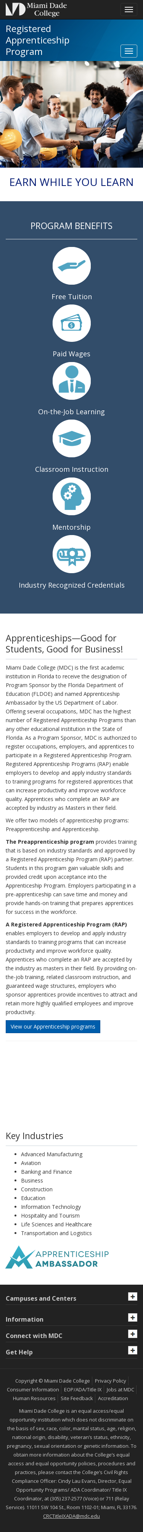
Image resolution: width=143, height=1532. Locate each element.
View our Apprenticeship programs (53, 1026)
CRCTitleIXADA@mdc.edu (71, 1516)
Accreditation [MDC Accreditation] (113, 1398)
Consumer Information (33, 1389)
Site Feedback (77, 1398)
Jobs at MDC (120, 1389)
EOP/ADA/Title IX (83, 1389)
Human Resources (34, 1398)
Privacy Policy (110, 1380)
